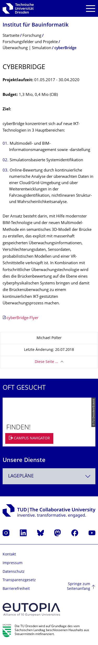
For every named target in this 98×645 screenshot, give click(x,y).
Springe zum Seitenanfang (78, 586)
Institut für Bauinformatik (35, 25)
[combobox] (49, 476)
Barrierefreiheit (16, 589)
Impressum (12, 563)
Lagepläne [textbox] (21, 476)
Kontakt (9, 554)
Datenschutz (14, 572)
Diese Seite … (46, 362)
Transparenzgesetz (19, 580)
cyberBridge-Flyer (22, 318)
